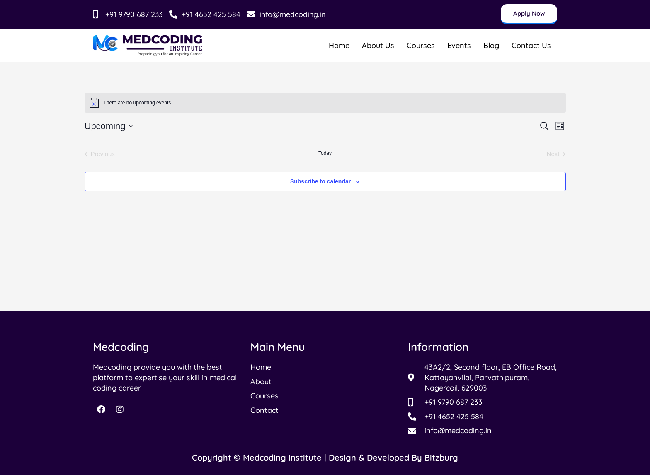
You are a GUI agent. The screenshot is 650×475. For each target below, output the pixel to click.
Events (459, 45)
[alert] (325, 103)
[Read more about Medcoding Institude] (148, 45)
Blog (491, 45)
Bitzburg (441, 457)
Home (339, 45)
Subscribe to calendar (320, 181)
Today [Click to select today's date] (325, 153)
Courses (421, 45)
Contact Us (531, 45)
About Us (378, 45)
